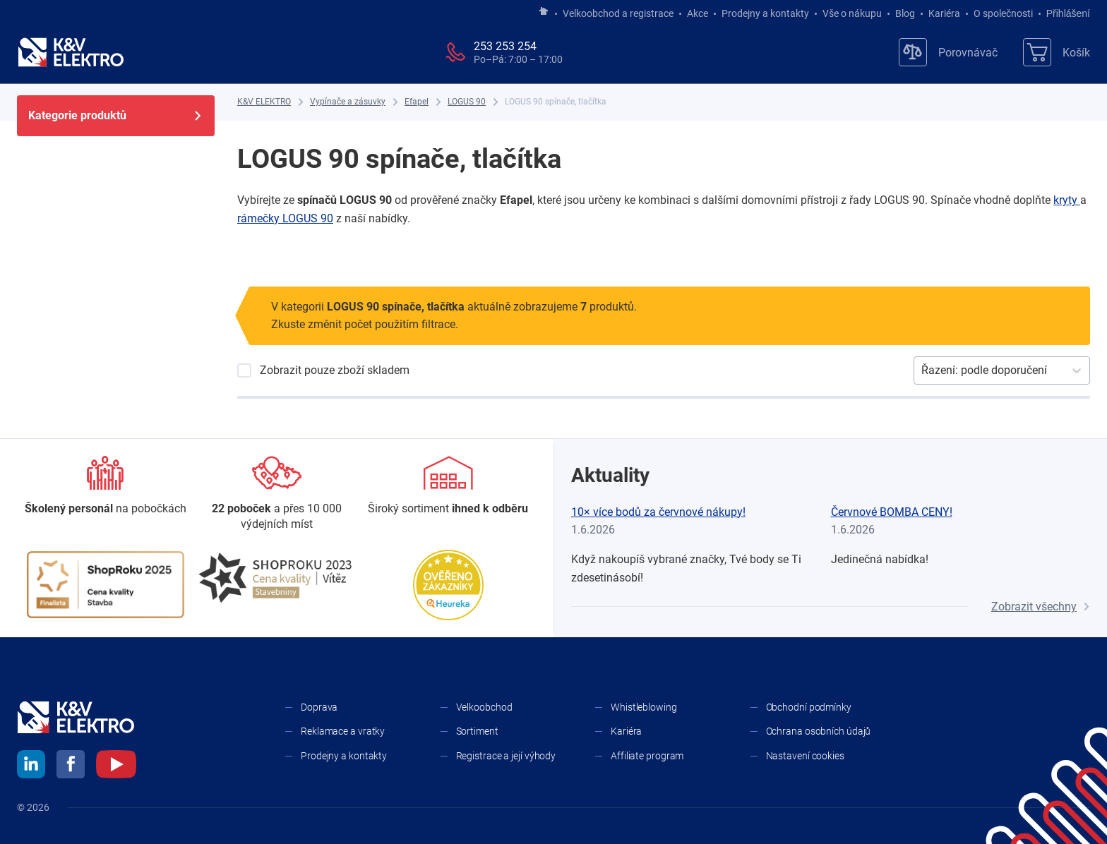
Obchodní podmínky (808, 707)
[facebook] (70, 766)
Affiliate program (647, 755)
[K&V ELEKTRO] (70, 52)
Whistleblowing (644, 707)
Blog (905, 13)
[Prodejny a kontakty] (277, 494)
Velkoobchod (484, 707)
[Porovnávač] (948, 52)
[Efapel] (417, 102)
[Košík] (1056, 52)
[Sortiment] (448, 486)
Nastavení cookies (805, 755)
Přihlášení (1064, 13)
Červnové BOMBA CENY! (891, 512)
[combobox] (922, 370)
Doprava (319, 707)
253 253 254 (505, 46)
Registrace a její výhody (506, 755)
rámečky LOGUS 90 (285, 218)
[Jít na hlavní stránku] (543, 12)
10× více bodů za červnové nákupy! (658, 512)
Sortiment (477, 731)
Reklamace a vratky (343, 731)
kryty (1066, 200)
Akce (697, 13)
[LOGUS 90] (467, 102)
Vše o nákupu (852, 13)
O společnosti (1003, 13)
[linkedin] (31, 766)
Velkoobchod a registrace (618, 13)
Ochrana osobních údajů (818, 731)
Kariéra (944, 13)
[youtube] (116, 766)
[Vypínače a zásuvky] (347, 102)
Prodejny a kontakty (765, 13)
